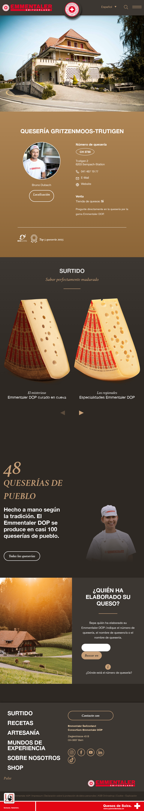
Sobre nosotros (34, 757)
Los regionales (107, 392)
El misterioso (37, 392)
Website (86, 183)
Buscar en (91, 655)
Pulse (7, 778)
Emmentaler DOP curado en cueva (37, 397)
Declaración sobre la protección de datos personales (70, 795)
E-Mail (85, 177)
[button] (62, 412)
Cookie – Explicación (126, 795)
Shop (15, 767)
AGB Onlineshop (106, 795)
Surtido (20, 713)
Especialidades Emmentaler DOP (107, 397)
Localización (41, 194)
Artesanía (24, 732)
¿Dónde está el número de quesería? (109, 672)
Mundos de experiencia (26, 745)
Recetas (20, 723)
